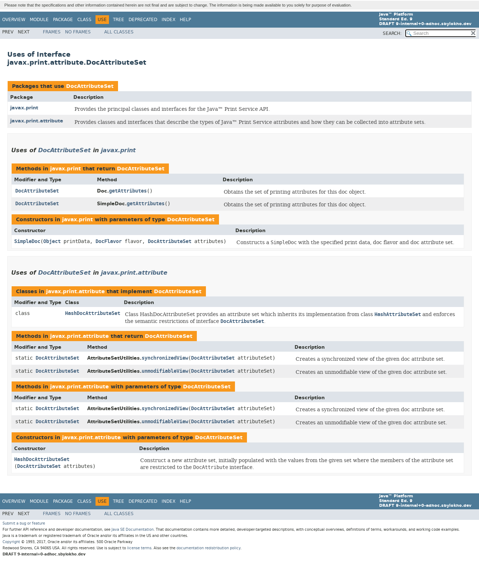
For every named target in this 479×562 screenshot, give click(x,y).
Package (63, 19)
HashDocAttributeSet (92, 313)
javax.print (24, 107)
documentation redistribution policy (208, 548)
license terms (139, 548)
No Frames (78, 32)
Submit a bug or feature (24, 523)
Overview (13, 19)
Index (168, 19)
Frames (52, 32)
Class (84, 19)
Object (52, 241)
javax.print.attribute (36, 121)
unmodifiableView (165, 371)
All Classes (119, 32)
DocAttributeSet (90, 86)
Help (185, 19)
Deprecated (143, 19)
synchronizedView (165, 358)
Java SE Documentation (132, 529)
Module (39, 19)
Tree (118, 19)
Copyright (11, 542)
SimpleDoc (27, 241)
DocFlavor (109, 241)
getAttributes (128, 191)
